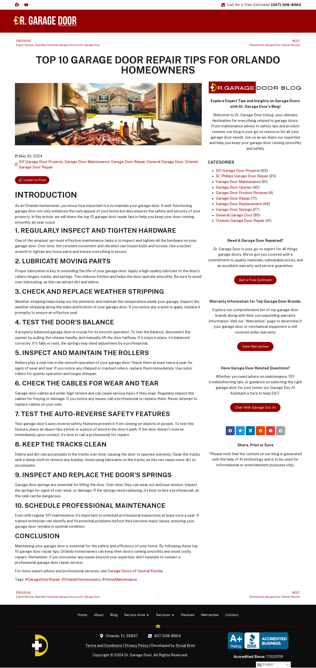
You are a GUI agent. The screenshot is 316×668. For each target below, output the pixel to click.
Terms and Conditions (103, 646)
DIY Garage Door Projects (41, 162)
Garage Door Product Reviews (242, 193)
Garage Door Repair (128, 162)
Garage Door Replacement (239, 204)
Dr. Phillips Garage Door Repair (242, 176)
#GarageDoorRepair (42, 579)
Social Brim (185, 646)
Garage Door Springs (234, 209)
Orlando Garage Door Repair (240, 220)
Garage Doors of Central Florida (135, 571)
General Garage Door (165, 162)
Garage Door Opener (234, 187)
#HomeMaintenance (119, 579)
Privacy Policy (137, 646)
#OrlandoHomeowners (81, 579)
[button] (230, 430)
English (265, 664)
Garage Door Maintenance (86, 162)
